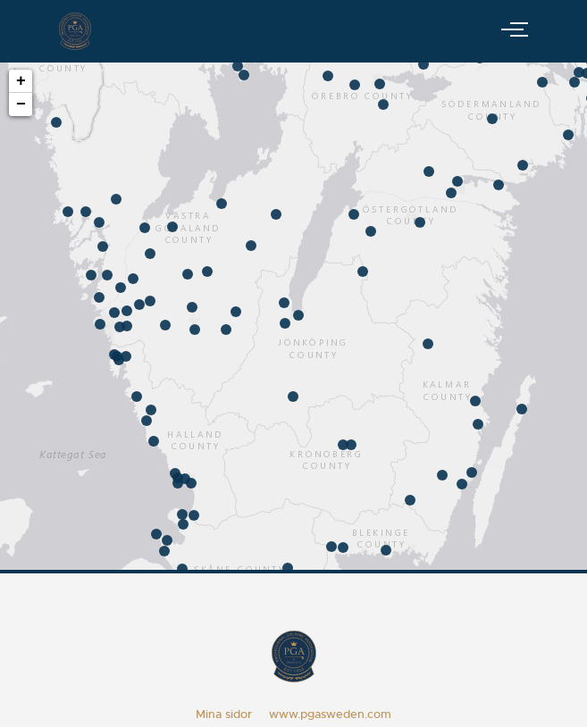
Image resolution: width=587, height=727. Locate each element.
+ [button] (21, 81)
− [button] (21, 104)
